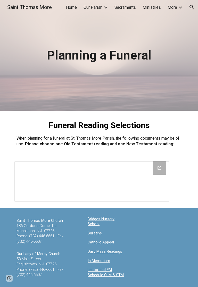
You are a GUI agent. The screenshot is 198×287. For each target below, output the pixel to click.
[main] (98, 55)
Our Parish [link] (93, 7)
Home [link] (71, 7)
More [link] (172, 7)
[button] (192, 7)
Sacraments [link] (125, 7)
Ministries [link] (152, 7)
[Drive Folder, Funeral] (91, 181)
